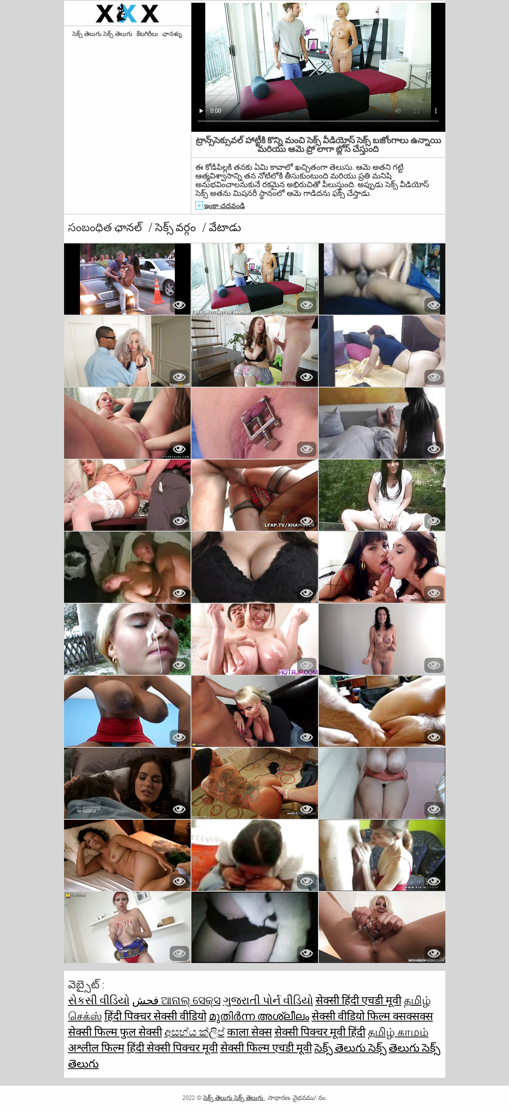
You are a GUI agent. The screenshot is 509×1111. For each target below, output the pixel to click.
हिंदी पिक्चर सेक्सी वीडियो (155, 1016)
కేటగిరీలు (147, 34)
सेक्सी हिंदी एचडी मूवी (358, 1000)
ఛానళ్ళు (172, 34)
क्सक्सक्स (413, 1016)
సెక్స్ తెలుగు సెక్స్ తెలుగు (102, 34)
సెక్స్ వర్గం (176, 227)
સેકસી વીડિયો (99, 1000)
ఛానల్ (129, 227)
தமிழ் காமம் (398, 1032)
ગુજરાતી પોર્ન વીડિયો (268, 1000)
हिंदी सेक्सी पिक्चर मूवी (172, 1048)
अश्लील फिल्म (96, 1048)
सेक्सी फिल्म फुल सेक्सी (115, 1032)
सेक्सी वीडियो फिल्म (352, 1016)
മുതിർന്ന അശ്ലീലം (259, 1016)
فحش (146, 1000)
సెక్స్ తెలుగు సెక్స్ (350, 1048)
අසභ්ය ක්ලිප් (195, 1032)
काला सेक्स (249, 1032)
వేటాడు (225, 227)
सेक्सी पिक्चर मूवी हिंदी (319, 1032)
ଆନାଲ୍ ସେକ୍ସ (191, 1000)
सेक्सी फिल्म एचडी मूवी (266, 1048)
